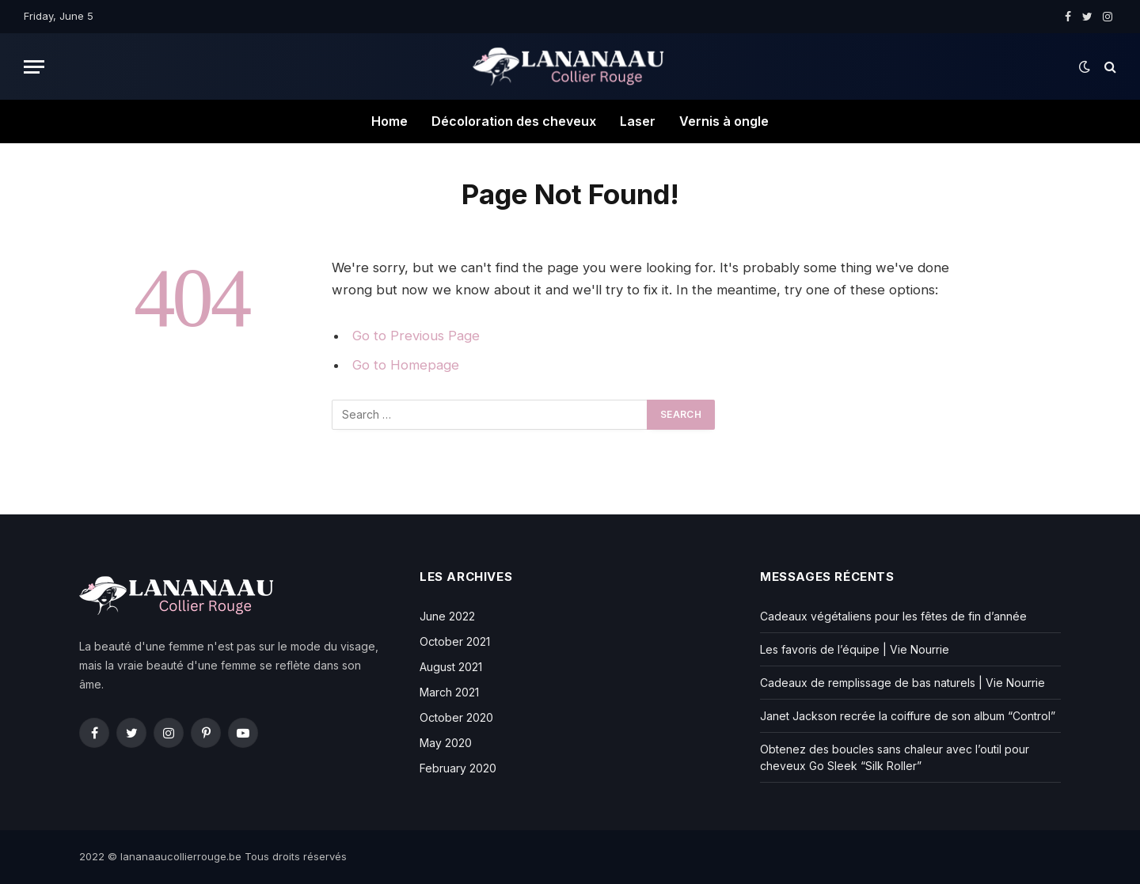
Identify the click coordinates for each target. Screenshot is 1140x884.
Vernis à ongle (724, 121)
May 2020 (446, 742)
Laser (638, 121)
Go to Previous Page (416, 335)
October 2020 (456, 717)
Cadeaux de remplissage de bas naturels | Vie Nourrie (902, 682)
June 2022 (447, 616)
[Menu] (34, 67)
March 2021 (449, 692)
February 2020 (458, 768)
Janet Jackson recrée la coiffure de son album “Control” (907, 716)
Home (389, 121)
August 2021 (451, 666)
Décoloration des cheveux (513, 121)
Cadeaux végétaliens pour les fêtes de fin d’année (893, 616)
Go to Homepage (405, 365)
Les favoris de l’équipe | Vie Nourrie (854, 649)
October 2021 (455, 641)
